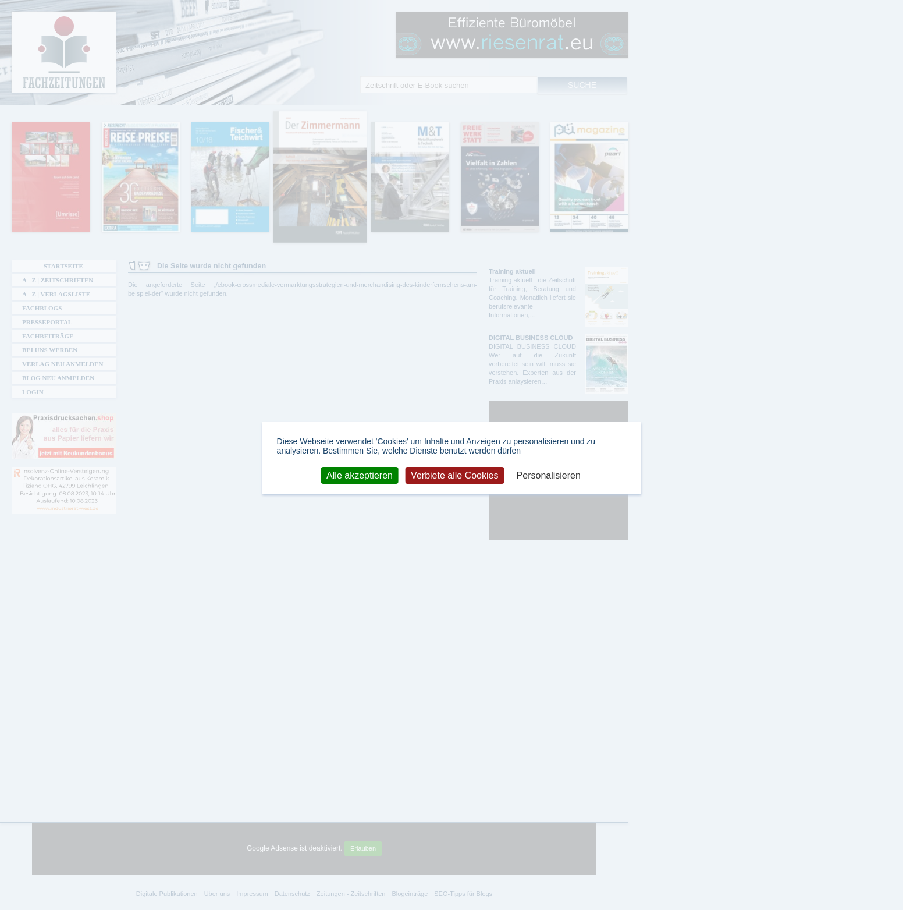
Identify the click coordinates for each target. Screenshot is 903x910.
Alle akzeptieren (359, 475)
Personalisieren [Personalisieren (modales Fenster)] (549, 475)
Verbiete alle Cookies (454, 475)
